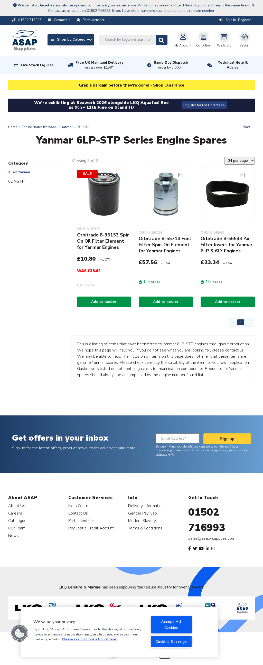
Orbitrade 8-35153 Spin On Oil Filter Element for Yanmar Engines (103, 241)
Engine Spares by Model (39, 127)
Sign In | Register (235, 20)
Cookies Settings (171, 641)
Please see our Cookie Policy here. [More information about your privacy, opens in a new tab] (89, 639)
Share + (247, 127)
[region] (119, 632)
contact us (234, 350)
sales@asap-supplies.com (211, 538)
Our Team (16, 528)
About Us (16, 505)
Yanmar (67, 127)
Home (12, 127)
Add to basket (104, 301)
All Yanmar (19, 172)
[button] (20, 633)
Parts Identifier (81, 520)
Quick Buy (203, 40)
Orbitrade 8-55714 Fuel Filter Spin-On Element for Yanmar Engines (165, 244)
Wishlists (224, 40)
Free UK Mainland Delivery (99, 65)
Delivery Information (146, 505)
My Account (182, 40)
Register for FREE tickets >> (204, 105)
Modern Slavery (142, 520)
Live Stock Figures (37, 65)
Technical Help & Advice (233, 65)
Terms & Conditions (145, 528)
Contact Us (78, 513)
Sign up (227, 439)
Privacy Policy (228, 450)
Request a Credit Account (91, 528)
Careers (15, 513)
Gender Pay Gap (142, 513)
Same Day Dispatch (171, 65)
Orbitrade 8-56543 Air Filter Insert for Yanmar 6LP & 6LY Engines (226, 244)
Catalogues (18, 520)
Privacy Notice (228, 446)
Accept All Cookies (171, 624)
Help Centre (79, 505)
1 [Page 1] (241, 322)
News (13, 535)
